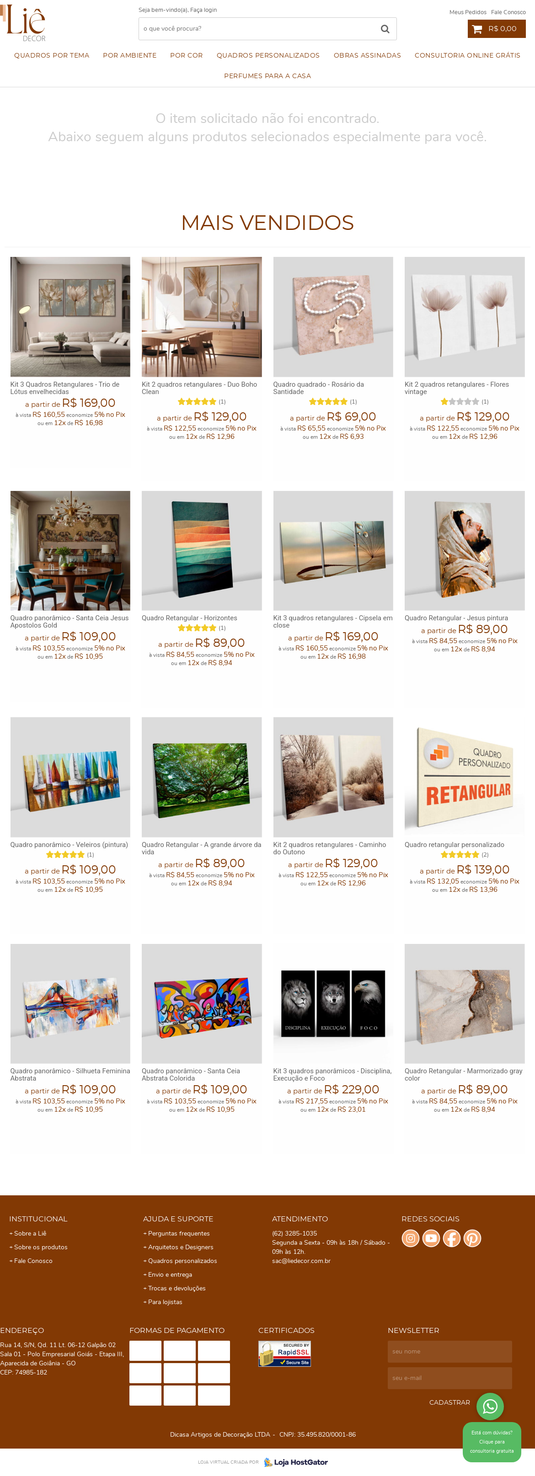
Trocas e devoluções (177, 1288)
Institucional (38, 1219)
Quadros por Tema (51, 56)
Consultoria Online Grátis (468, 56)
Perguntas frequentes (179, 1234)
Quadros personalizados (268, 56)
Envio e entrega (170, 1275)
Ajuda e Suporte (178, 1219)
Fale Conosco (508, 13)
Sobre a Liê (30, 1234)
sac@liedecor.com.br (301, 1261)
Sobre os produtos (41, 1247)
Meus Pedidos (468, 13)
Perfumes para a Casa (267, 76)
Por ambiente (129, 56)
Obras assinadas (367, 56)
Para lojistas (165, 1302)
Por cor (186, 56)
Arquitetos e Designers (181, 1247)
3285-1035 (294, 1234)
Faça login (203, 10)
